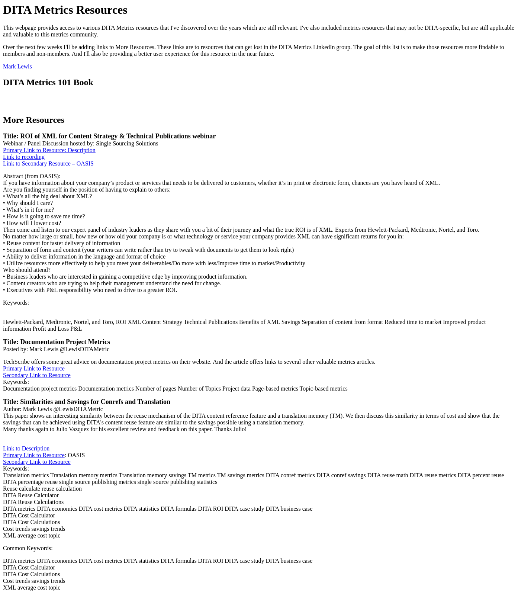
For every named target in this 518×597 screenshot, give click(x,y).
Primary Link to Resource (34, 368)
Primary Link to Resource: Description (49, 150)
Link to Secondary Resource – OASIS (48, 163)
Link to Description (26, 448)
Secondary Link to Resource (37, 375)
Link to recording (24, 157)
